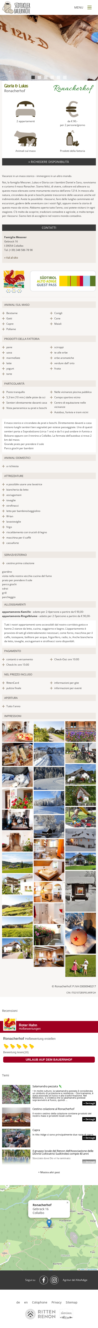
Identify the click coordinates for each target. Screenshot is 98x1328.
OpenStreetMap (92, 1269)
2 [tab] (39, 77)
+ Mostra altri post (49, 1172)
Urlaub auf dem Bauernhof (49, 1059)
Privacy (57, 1302)
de (18, 1302)
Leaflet (81, 1269)
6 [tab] (65, 77)
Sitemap (71, 1302)
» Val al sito (11, 257)
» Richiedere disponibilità (49, 162)
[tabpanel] (49, 48)
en (26, 1302)
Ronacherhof (13, 1038)
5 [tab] (58, 77)
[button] (49, 1223)
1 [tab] (33, 77)
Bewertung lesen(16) (16, 1052)
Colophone (39, 1302)
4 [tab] (52, 77)
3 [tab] (45, 77)
